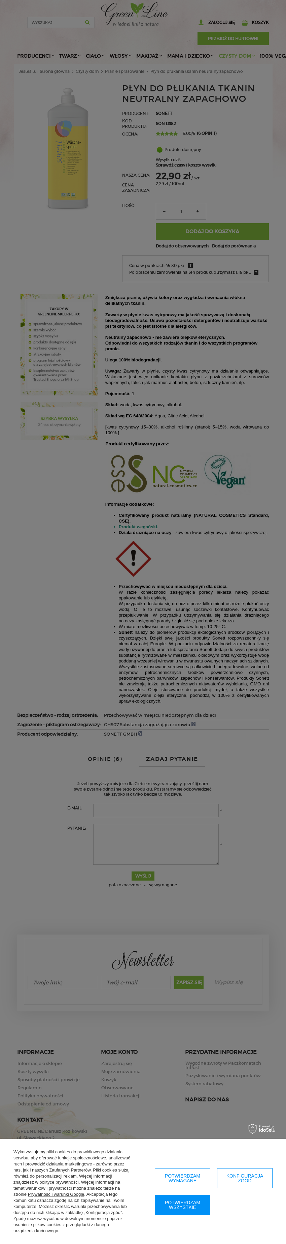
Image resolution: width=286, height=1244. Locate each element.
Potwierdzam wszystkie (182, 1205)
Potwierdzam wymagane (182, 1178)
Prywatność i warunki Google (56, 1194)
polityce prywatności (58, 1182)
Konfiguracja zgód (244, 1178)
